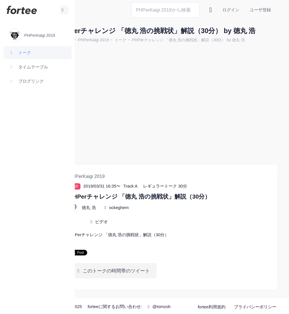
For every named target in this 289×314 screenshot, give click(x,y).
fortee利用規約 (213, 299)
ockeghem (146, 203)
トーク (147, 49)
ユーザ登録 (260, 9)
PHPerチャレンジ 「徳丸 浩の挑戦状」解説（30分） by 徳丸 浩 (215, 49)
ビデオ (128, 217)
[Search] (165, 9)
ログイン (230, 9)
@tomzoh (154, 309)
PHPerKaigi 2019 (120, 49)
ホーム (93, 49)
